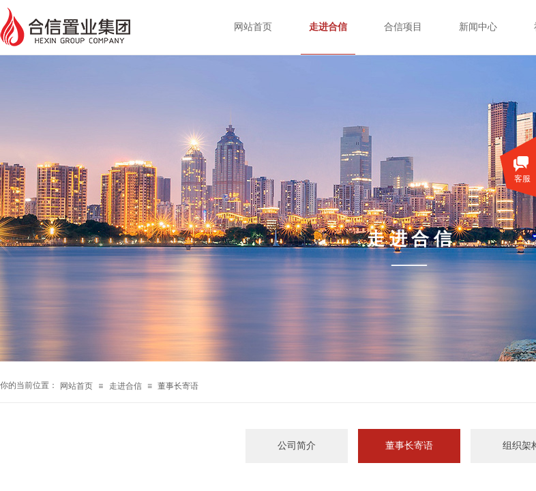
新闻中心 (478, 27)
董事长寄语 (178, 386)
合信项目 (403, 27)
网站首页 (76, 386)
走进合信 (125, 386)
